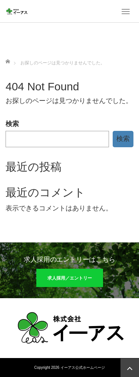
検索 (12, 124)
